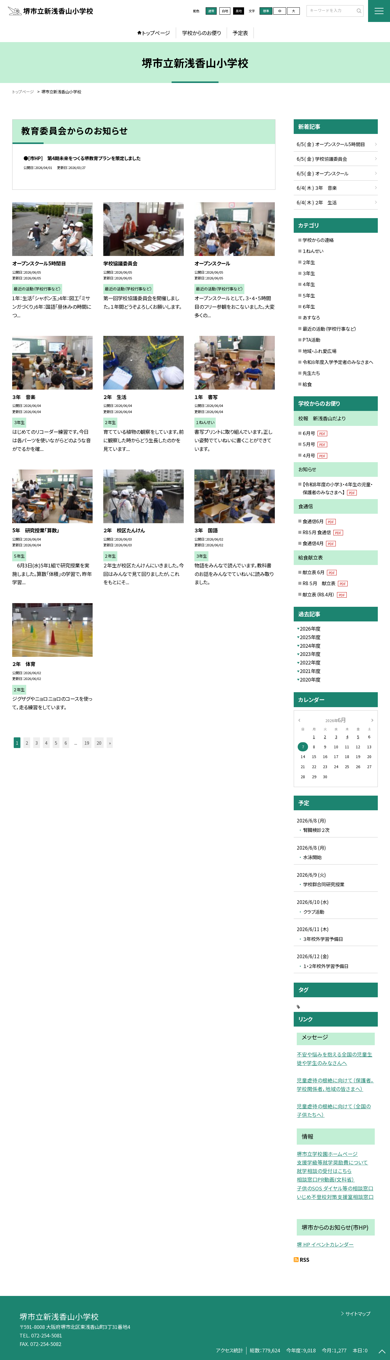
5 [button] (56, 742)
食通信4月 (319, 543)
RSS (304, 1259)
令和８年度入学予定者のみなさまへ (338, 361)
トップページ (156, 33)
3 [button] (36, 742)
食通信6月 (319, 521)
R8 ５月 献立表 (325, 583)
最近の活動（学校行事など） (329, 328)
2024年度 (310, 645)
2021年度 (310, 671)
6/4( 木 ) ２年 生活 (317, 202)
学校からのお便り (201, 33)
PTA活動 (311, 339)
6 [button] (66, 742)
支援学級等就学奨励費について (332, 1162)
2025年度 (310, 637)
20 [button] (99, 742)
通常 (211, 11)
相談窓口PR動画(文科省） (326, 1179)
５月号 (315, 444)
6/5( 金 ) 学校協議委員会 (322, 158)
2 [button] (27, 742)
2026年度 (310, 628)
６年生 (309, 306)
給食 (307, 384)
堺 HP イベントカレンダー (325, 1244)
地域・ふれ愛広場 (319, 350)
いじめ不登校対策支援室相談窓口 (335, 1196)
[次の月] (372, 719)
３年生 (309, 273)
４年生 (309, 284)
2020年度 (310, 679)
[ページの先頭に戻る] (382, 1352)
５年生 (309, 295)
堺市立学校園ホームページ (327, 1153)
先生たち (311, 372)
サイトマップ (357, 1313)
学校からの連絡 (318, 239)
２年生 (309, 262)
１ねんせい (313, 250)
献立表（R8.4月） (325, 594)
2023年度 (310, 653)
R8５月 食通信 (323, 532)
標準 (266, 11)
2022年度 (310, 662)
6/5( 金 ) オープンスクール (323, 173)
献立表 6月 (320, 572)
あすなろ (311, 317)
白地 (225, 11)
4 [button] (46, 742)
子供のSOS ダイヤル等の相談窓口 (335, 1188)
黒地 (239, 11)
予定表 (240, 33)
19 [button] (86, 742)
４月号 (315, 455)
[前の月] (299, 719)
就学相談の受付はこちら (324, 1171)
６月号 (315, 433)
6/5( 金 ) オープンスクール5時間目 (331, 144)
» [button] (110, 742)
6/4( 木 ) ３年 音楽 (317, 187)
